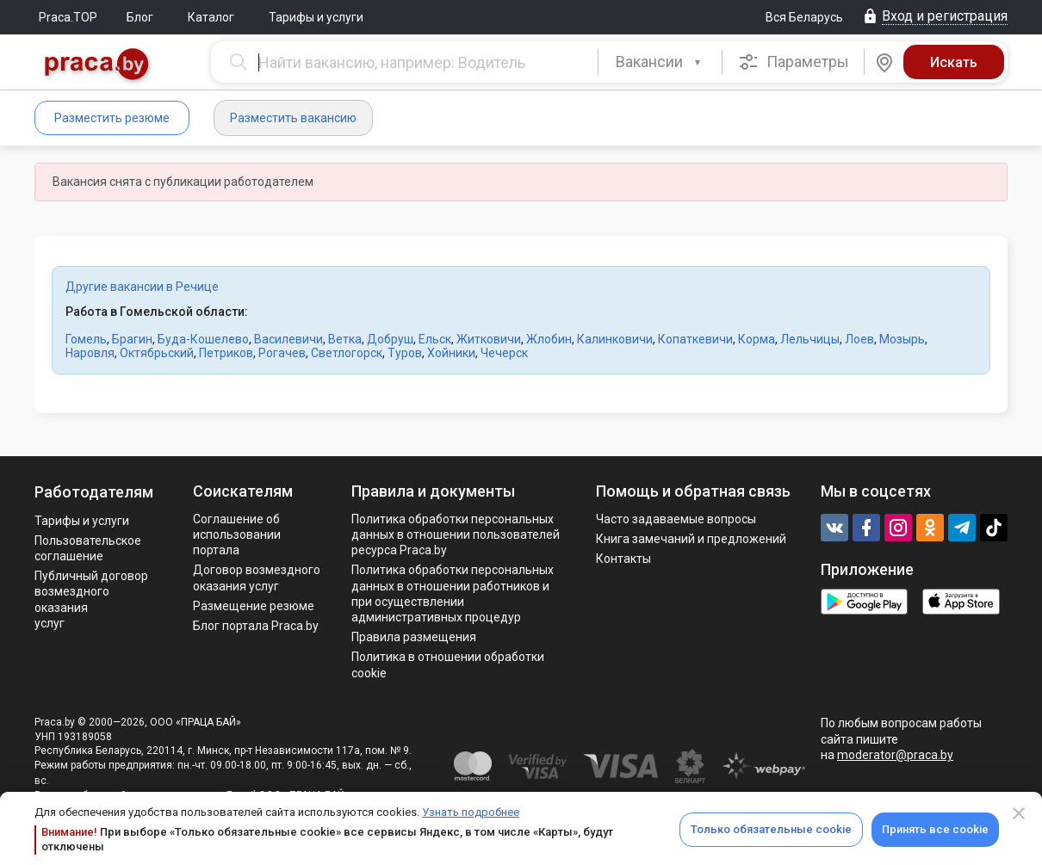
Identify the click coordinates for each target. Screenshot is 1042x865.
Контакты (623, 558)
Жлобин (549, 339)
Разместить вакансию (293, 118)
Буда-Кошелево (203, 339)
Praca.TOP (68, 17)
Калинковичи (615, 339)
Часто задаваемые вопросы (676, 519)
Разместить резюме (112, 118)
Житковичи (488, 339)
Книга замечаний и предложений (691, 539)
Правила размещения (413, 637)
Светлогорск (346, 353)
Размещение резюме (253, 606)
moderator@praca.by (895, 755)
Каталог (211, 17)
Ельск (435, 339)
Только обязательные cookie (771, 829)
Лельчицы (810, 339)
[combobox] (660, 62)
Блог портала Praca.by (256, 626)
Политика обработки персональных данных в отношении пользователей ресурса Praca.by (455, 534)
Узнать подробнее (470, 812)
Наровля (90, 353)
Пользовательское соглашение (87, 548)
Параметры (793, 62)
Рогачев (282, 353)
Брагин (132, 339)
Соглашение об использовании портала (237, 534)
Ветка (345, 339)
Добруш (390, 339)
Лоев (859, 339)
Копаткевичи (695, 339)
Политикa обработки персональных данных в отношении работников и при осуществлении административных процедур (452, 593)
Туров (405, 353)
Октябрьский (157, 353)
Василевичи (288, 339)
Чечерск (504, 353)
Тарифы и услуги (316, 17)
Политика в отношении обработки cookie (447, 664)
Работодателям (93, 492)
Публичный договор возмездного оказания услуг (91, 599)
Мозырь (902, 339)
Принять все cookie (935, 829)
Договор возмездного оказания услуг (256, 577)
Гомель (86, 339)
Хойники (451, 353)
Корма (756, 339)
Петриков (226, 353)
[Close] (1018, 813)
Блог (140, 17)
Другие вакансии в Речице (142, 286)
